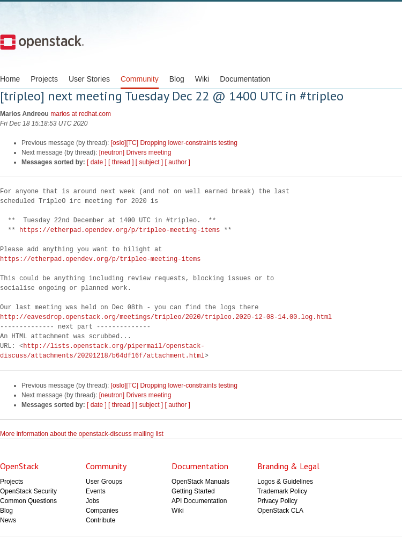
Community (140, 79)
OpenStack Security (28, 491)
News (8, 520)
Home (10, 79)
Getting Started (193, 491)
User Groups (104, 481)
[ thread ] (120, 162)
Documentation (245, 79)
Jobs (92, 501)
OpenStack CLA (280, 510)
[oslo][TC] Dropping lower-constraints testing (174, 143)
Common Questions (28, 501)
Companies (102, 510)
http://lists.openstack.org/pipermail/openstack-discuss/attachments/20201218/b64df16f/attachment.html (102, 350)
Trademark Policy (282, 491)
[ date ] (97, 162)
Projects (44, 79)
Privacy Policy (277, 501)
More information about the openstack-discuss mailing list (81, 434)
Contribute (100, 520)
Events (96, 491)
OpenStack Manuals (200, 481)
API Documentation (199, 501)
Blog (176, 79)
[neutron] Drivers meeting (135, 152)
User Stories (89, 79)
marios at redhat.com (80, 114)
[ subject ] (149, 162)
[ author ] (177, 162)
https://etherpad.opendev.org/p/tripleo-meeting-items (119, 230)
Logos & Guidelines (285, 481)
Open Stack (42, 41)
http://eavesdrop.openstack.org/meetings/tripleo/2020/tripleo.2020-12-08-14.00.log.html (166, 317)
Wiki (202, 79)
